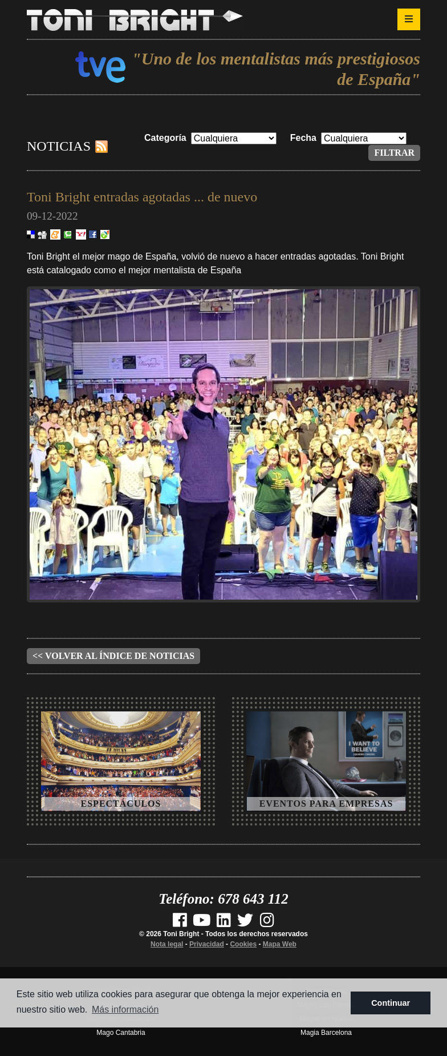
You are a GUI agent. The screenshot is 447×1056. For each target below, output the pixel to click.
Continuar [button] (390, 1003)
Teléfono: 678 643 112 (223, 899)
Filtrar (394, 152)
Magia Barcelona (326, 1033)
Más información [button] (125, 1009)
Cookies (243, 944)
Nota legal (167, 944)
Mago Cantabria (120, 1033)
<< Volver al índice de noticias (113, 656)
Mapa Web (279, 944)
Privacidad (206, 944)
